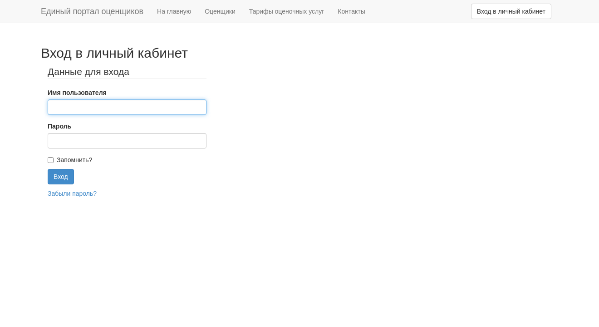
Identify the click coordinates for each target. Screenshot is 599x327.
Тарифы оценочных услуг (286, 11)
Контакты (351, 11)
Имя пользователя (77, 92)
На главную (174, 11)
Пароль (59, 126)
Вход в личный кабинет (511, 11)
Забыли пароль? (72, 193)
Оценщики (220, 11)
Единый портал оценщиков (92, 11)
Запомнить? (74, 160)
